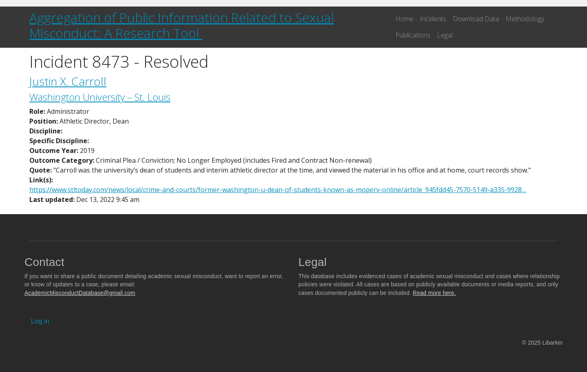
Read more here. (434, 293)
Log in (40, 321)
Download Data (476, 18)
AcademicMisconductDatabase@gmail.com (79, 293)
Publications (412, 35)
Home (404, 18)
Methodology (524, 18)
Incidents (433, 18)
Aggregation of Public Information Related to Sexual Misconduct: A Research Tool (181, 25)
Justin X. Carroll (67, 81)
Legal (444, 35)
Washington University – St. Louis (99, 97)
